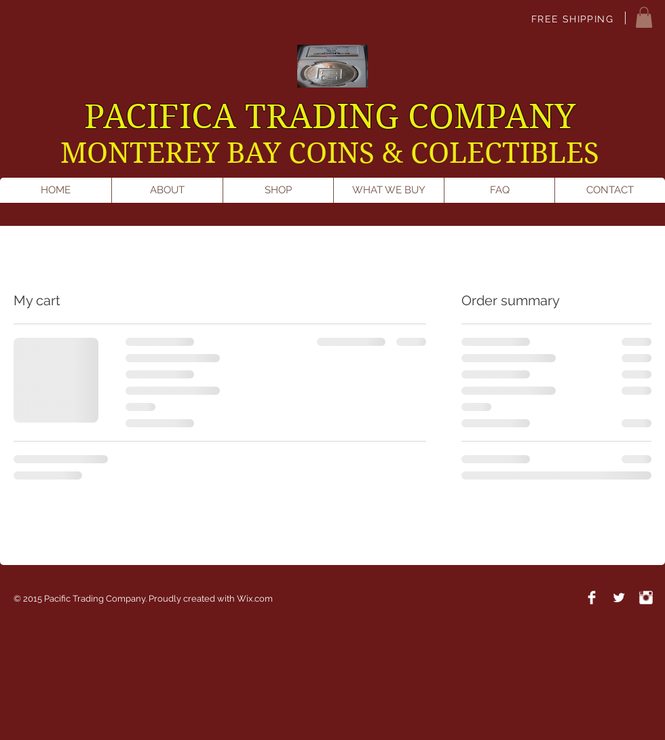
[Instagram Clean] (646, 597)
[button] (644, 17)
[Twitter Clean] (619, 597)
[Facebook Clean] (591, 597)
